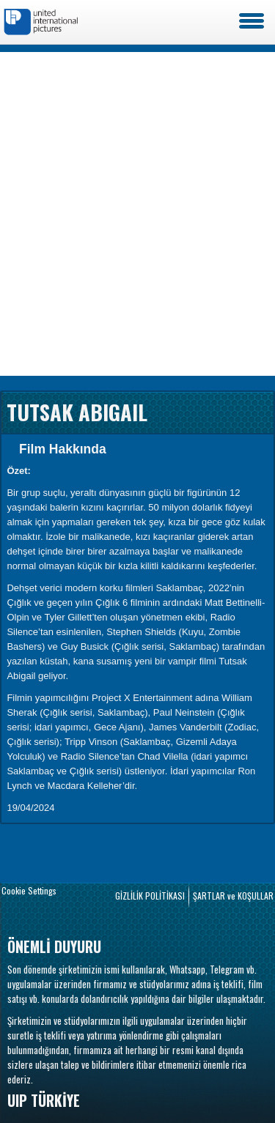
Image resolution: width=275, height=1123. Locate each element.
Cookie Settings (28, 890)
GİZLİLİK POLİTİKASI (150, 895)
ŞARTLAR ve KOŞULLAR (233, 895)
